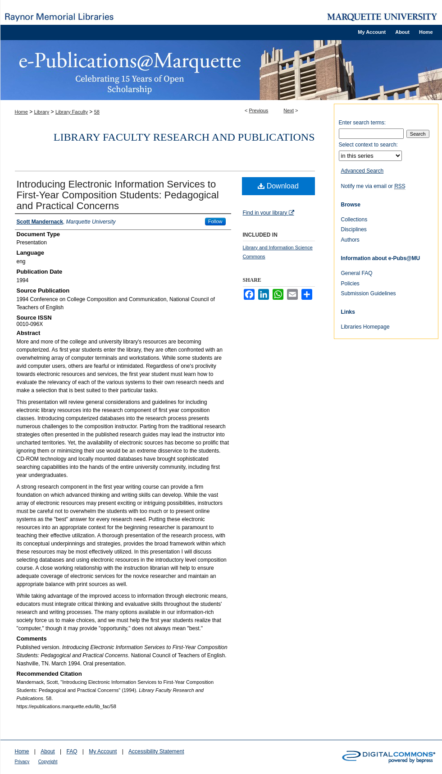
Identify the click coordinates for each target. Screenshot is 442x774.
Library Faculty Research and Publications (184, 137)
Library (42, 111)
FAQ (71, 751)
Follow (215, 221)
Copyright (48, 761)
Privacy (22, 761)
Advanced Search (362, 171)
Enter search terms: (362, 122)
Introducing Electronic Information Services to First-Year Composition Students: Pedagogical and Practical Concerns (118, 195)
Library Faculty (71, 111)
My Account (103, 751)
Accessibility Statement (156, 751)
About (48, 751)
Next (288, 110)
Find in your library (268, 213)
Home (21, 111)
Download (278, 186)
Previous (259, 110)
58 (97, 111)
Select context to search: (368, 145)
